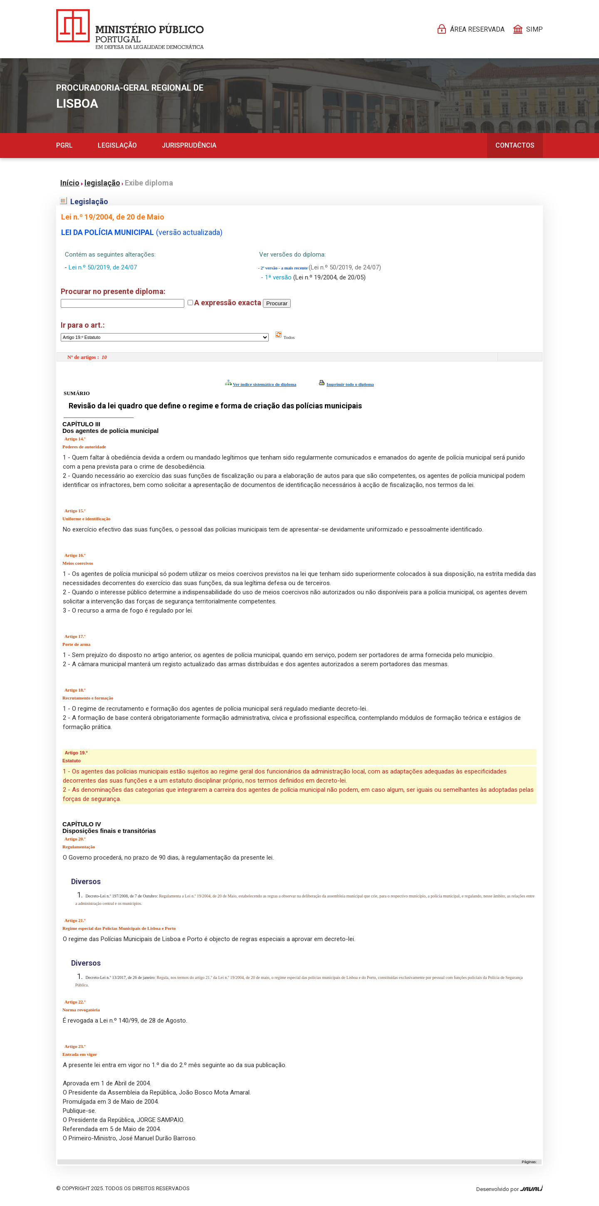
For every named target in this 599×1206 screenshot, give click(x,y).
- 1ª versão (277, 277)
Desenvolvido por (509, 1188)
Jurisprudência (189, 145)
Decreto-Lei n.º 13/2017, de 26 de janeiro (119, 977)
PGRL (64, 145)
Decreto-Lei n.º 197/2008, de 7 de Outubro (120, 896)
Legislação (117, 145)
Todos (285, 337)
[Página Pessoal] (130, 29)
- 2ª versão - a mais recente (283, 268)
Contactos (515, 145)
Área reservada (477, 29)
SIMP (534, 29)
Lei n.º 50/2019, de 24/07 (103, 267)
